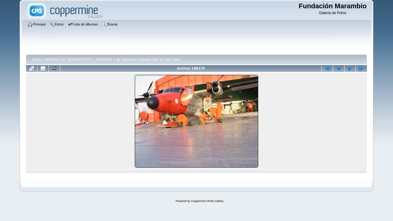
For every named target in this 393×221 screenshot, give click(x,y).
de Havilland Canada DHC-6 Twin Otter (148, 59)
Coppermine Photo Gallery (207, 201)
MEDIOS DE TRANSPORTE (68, 59)
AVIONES (104, 59)
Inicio (36, 59)
